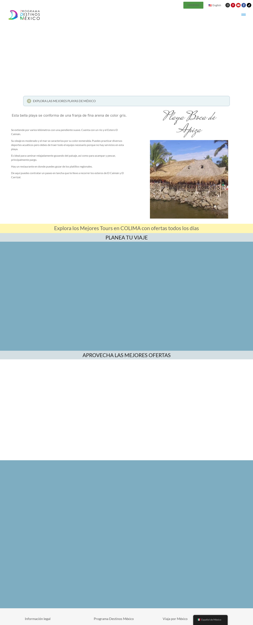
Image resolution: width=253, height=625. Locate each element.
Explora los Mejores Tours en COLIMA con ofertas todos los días (126, 228)
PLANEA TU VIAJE (126, 237)
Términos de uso (148, 623)
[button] (126, 102)
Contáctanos (129, 623)
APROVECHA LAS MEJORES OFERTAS (127, 355)
